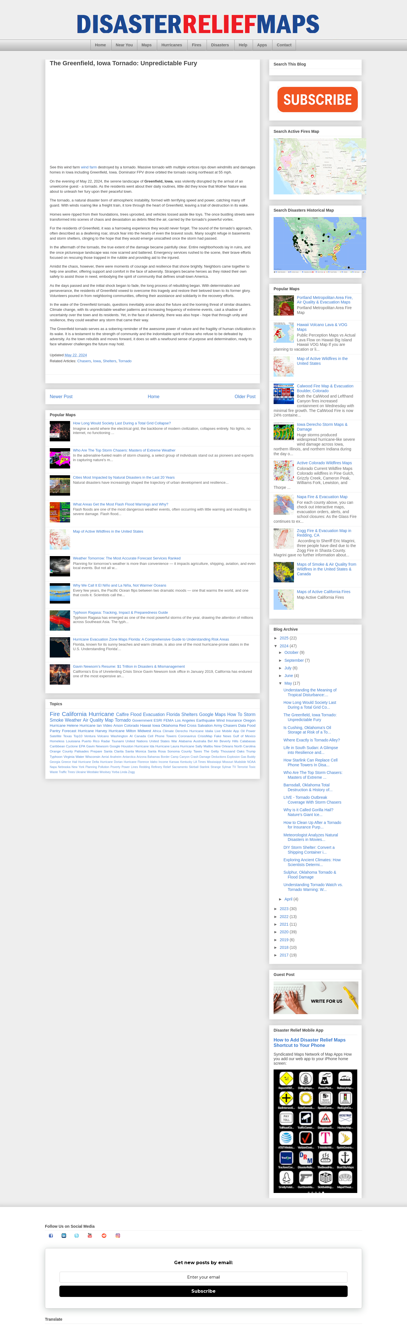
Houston (127, 746)
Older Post (245, 396)
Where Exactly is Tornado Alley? (311, 740)
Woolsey (105, 772)
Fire (55, 714)
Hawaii (145, 725)
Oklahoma (169, 725)
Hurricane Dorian (111, 761)
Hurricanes (171, 45)
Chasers (84, 361)
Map (109, 720)
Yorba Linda (119, 772)
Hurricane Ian (91, 725)
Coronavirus (187, 736)
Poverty (115, 767)
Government (142, 720)
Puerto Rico (90, 741)
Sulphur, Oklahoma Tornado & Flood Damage (309, 874)
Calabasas (248, 741)
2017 (285, 955)
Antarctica (128, 756)
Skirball (193, 767)
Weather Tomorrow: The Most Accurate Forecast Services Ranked (127, 558)
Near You (124, 45)
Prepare (96, 751)
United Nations (136, 741)
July (288, 668)
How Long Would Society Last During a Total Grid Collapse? (122, 423)
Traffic (63, 772)
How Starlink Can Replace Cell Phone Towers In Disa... (310, 762)
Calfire (122, 714)
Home (100, 45)
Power (251, 731)
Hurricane (101, 714)
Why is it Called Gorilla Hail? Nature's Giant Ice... (308, 812)
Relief (167, 767)
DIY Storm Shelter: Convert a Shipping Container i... (309, 849)
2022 (285, 916)
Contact (284, 45)
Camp (175, 756)
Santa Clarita (114, 751)
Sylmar (226, 767)
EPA (82, 746)
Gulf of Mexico (244, 736)
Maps (147, 45)
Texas (67, 736)
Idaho (153, 761)
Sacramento (180, 767)
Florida (173, 714)
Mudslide (240, 761)
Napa (53, 767)
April (288, 899)
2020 (285, 932)
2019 (285, 940)
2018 (285, 947)
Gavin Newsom (97, 746)
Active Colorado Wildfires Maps (324, 463)
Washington (119, 736)
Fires (196, 45)
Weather (73, 720)
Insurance (234, 720)
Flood (135, 714)
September (294, 660)
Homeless (57, 741)
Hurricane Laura (167, 746)
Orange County (61, 751)
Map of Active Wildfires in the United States (108, 531)
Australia (199, 741)
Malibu (208, 746)
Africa (157, 731)
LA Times (199, 761)
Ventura (90, 736)
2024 (285, 646)
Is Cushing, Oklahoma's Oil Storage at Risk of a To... (307, 730)
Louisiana (73, 741)
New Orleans (223, 746)
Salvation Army (210, 725)
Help (243, 45)
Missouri (227, 761)
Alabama (185, 741)
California (74, 714)
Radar (105, 741)
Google (115, 746)
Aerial (105, 756)
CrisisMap (205, 736)
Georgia (55, 761)
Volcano (103, 736)
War (174, 741)
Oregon (249, 720)
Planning (91, 767)
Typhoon (56, 756)
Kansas (174, 761)
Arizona (141, 756)
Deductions (218, 756)
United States (159, 741)
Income (163, 761)
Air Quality (93, 720)
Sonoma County (179, 751)
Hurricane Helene (64, 725)
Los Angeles (185, 720)
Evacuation (154, 714)
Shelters (109, 361)
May (288, 683)
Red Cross (187, 725)
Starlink (204, 767)
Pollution (103, 767)
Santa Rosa (157, 751)
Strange (216, 767)
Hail (74, 761)
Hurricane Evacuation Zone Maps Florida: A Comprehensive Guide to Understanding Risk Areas (151, 639)
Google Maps (212, 714)
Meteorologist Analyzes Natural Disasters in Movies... (310, 837)
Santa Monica (135, 751)
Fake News (222, 736)
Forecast (69, 731)
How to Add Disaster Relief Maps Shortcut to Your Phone (310, 1042)
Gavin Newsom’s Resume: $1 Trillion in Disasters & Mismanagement (129, 666)
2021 (285, 924)
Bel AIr (213, 741)
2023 (285, 908)
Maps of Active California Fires (323, 591)
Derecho (181, 731)
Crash (194, 756)
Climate (168, 731)
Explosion (233, 756)
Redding (144, 767)
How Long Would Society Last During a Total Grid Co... (309, 705)
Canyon (184, 756)
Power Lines (130, 767)
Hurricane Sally (191, 746)
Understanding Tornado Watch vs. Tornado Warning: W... (313, 887)
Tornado (125, 361)
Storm (250, 714)
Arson (118, 725)
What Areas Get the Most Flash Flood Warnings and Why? (120, 504)
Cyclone (72, 746)
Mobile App (230, 731)
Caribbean (57, 746)
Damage (204, 756)
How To (234, 714)
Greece (66, 761)
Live (217, 731)
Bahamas (154, 756)
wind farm (89, 167)
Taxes (197, 751)
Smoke (57, 720)
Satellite (56, 736)
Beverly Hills (229, 741)
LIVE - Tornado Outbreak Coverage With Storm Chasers (312, 799)
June (289, 675)
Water (79, 756)
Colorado (131, 725)
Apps (262, 45)
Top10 (78, 736)
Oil (242, 731)
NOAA (251, 761)
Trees (71, 772)
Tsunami (118, 741)
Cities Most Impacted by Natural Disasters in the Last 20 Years (124, 477)
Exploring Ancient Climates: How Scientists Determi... (312, 862)
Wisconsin (92, 756)
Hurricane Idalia (201, 731)
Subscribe (203, 1291)
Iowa (97, 361)
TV (234, 767)
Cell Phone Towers (162, 736)
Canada (140, 736)
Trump (251, 751)
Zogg (131, 772)
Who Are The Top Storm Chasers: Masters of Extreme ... (313, 775)
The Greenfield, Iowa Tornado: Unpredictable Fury (310, 717)
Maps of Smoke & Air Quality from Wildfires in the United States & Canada (326, 569)
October (292, 652)
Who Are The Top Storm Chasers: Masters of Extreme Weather (124, 450)
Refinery (156, 767)
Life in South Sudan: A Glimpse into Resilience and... (310, 750)
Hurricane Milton (122, 731)
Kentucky (186, 761)
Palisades (82, 751)
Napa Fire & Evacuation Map (322, 496)
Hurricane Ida (144, 746)
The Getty (211, 751)
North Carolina (245, 746)
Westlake (93, 772)
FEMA (168, 720)
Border (165, 756)
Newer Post (61, 396)
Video (107, 725)
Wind (220, 720)
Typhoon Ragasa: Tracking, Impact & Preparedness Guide (120, 612)
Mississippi (214, 761)
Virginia (69, 756)
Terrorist (242, 767)
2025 (285, 638)
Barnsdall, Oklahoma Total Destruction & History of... (308, 787)
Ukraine (81, 772)
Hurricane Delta (88, 761)
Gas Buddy (248, 756)
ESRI (158, 720)
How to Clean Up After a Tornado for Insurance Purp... (312, 825)
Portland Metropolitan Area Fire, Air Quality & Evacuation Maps (325, 300)
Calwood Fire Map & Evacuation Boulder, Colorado (325, 388)
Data (242, 725)
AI (131, 736)
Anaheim (116, 756)
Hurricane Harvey (92, 731)
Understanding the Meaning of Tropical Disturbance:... (310, 692)
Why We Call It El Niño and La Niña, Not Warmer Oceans (119, 585)
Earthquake (205, 720)
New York (78, 767)
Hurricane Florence (136, 761)
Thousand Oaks (232, 751)
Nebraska (64, 767)
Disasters (220, 45)
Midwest (144, 731)
